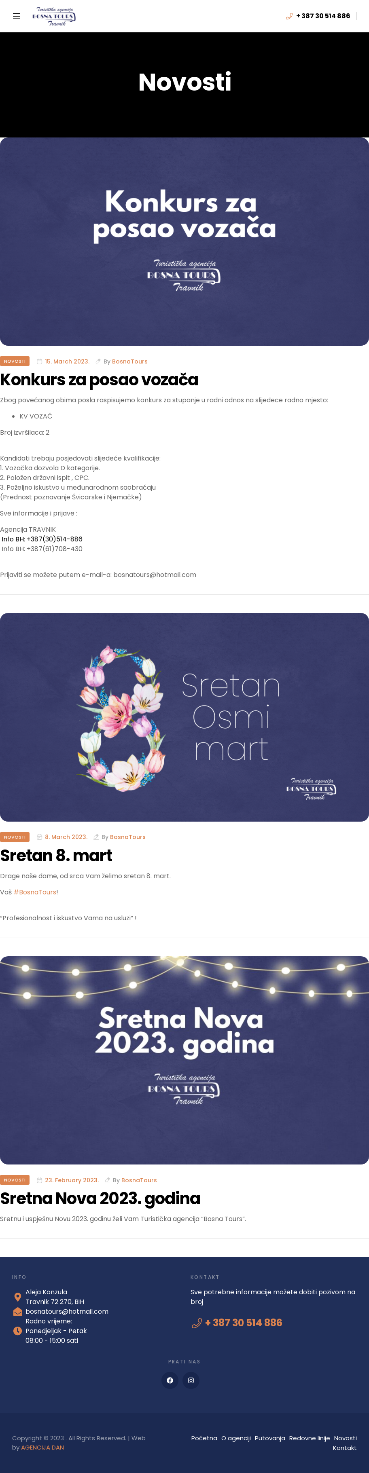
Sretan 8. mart (56, 855)
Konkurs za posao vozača (99, 379)
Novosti (14, 361)
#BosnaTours (34, 892)
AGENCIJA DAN (42, 1447)
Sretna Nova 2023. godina (100, 1198)
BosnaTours (130, 361)
